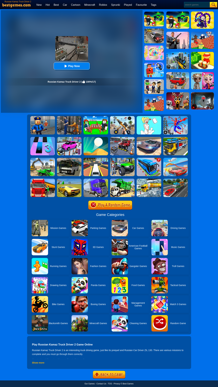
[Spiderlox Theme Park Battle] (175, 117)
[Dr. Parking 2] (122, 138)
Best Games (128, 384)
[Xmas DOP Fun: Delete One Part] (149, 117)
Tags (153, 4)
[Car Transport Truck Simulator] (175, 180)
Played (128, 4)
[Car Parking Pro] (69, 138)
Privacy (117, 384)
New (39, 4)
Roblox (103, 4)
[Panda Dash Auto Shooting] (122, 117)
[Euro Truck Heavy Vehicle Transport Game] (175, 138)
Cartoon (75, 4)
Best (56, 4)
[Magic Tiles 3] (42, 138)
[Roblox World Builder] (154, 97)
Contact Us (101, 384)
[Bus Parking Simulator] (149, 159)
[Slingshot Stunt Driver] (175, 159)
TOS (110, 384)
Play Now (71, 66)
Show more (38, 362)
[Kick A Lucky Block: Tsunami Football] (154, 13)
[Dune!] (95, 138)
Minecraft (89, 4)
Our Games (89, 384)
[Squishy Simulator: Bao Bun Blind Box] (154, 46)
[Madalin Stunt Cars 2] (69, 180)
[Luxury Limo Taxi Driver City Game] (95, 159)
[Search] (196, 4)
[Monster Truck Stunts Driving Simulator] (122, 159)
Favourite (141, 4)
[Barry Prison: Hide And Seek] (42, 117)
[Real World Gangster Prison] (69, 117)
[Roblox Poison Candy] (95, 117)
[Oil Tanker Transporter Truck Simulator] (42, 180)
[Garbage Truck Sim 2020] (122, 180)
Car (65, 4)
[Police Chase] (154, 30)
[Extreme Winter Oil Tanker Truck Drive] (149, 180)
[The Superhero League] (154, 63)
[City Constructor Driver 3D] (42, 159)
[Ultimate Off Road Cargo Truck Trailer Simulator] (95, 180)
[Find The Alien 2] (154, 80)
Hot (48, 4)
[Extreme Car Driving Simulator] (149, 138)
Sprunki (115, 4)
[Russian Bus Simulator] (69, 159)
